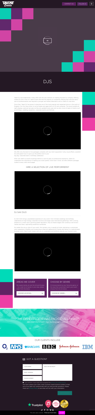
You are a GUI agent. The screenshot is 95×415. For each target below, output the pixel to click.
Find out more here (50, 412)
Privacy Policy (33, 388)
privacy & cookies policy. (58, 382)
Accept (62, 412)
